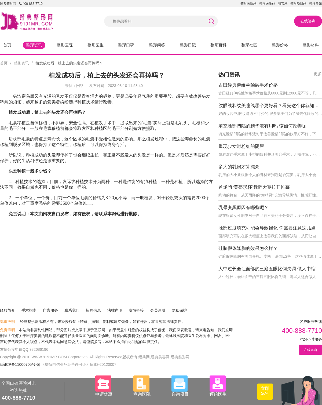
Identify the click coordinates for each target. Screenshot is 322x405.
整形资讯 (34, 45)
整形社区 (249, 45)
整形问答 (157, 45)
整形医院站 (248, 3)
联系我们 (71, 310)
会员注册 (157, 310)
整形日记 (188, 45)
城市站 (283, 3)
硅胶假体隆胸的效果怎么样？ (248, 248)
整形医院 (65, 45)
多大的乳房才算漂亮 (238, 166)
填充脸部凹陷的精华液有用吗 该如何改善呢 (262, 126)
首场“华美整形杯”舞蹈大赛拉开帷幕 (254, 187)
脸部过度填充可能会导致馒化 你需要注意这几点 (267, 228)
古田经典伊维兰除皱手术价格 (248, 85)
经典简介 (7, 310)
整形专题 (315, 3)
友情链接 (136, 310)
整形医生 (95, 45)
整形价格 (280, 45)
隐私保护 (179, 310)
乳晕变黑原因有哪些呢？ (243, 207)
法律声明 (114, 310)
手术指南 (28, 310)
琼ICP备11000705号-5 (20, 364)
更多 (317, 73)
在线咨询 (308, 21)
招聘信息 (93, 310)
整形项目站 (298, 3)
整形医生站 (267, 3)
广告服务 (50, 310)
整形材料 (311, 45)
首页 (7, 45)
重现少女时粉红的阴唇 (241, 146)
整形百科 (218, 45)
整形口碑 (126, 45)
